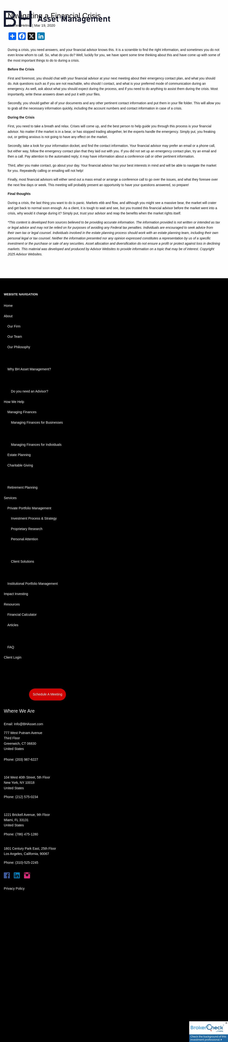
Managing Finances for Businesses (37, 422)
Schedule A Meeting (47, 694)
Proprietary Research (26, 529)
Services (10, 498)
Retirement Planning (22, 487)
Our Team (14, 336)
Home (8, 306)
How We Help (14, 402)
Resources (12, 604)
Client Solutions (22, 561)
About (8, 316)
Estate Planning (19, 455)
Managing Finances (21, 412)
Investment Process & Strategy (34, 518)
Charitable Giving (20, 465)
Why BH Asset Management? (29, 369)
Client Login (12, 657)
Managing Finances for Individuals (36, 445)
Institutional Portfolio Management (32, 584)
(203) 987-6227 (26, 759)
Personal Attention (24, 539)
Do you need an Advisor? (29, 391)
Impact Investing (16, 594)
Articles (12, 625)
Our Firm (13, 326)
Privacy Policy (14, 888)
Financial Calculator (22, 614)
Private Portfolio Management (29, 508)
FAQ (10, 647)
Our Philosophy (18, 347)
